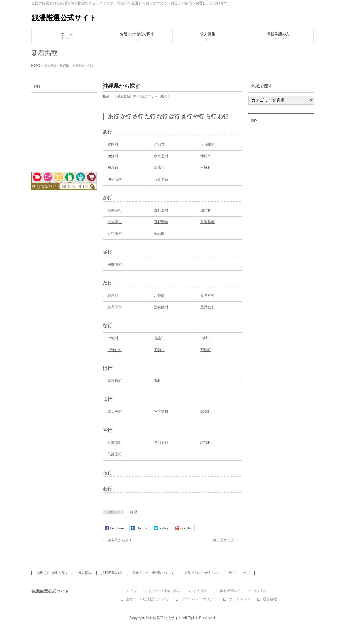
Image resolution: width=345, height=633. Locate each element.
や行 (198, 116)
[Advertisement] (64, 128)
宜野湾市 (161, 222)
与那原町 (161, 443)
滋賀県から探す (227, 540)
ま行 (186, 116)
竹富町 (113, 295)
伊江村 (113, 156)
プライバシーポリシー (201, 573)
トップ (131, 591)
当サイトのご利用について (153, 573)
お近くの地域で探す (52, 573)
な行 (162, 116)
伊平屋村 (161, 156)
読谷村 (205, 443)
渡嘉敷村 (161, 307)
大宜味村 (207, 144)
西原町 (205, 350)
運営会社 (270, 599)
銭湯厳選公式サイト (64, 18)
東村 (157, 381)
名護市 (159, 338)
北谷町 (159, 295)
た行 (150, 116)
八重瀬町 (115, 443)
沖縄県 (165, 96)
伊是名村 (115, 179)
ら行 (211, 116)
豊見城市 (207, 307)
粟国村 (113, 144)
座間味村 (115, 264)
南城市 (205, 338)
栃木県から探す (117, 540)
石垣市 (113, 168)
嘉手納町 (115, 210)
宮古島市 (161, 412)
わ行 (223, 116)
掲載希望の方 (111, 573)
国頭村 (205, 210)
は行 (174, 116)
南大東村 (115, 412)
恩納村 (205, 168)
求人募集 (85, 573)
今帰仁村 (115, 350)
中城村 (113, 338)
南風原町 (115, 381)
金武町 (159, 233)
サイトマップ (239, 573)
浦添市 (159, 168)
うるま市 (161, 179)
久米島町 (207, 222)
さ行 (138, 116)
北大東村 (115, 222)
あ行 (113, 116)
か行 (125, 116)
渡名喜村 (207, 295)
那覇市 (159, 350)
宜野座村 (161, 210)
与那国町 (115, 454)
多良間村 (115, 307)
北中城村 (115, 233)
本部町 (205, 412)
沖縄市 (205, 156)
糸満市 (159, 144)
